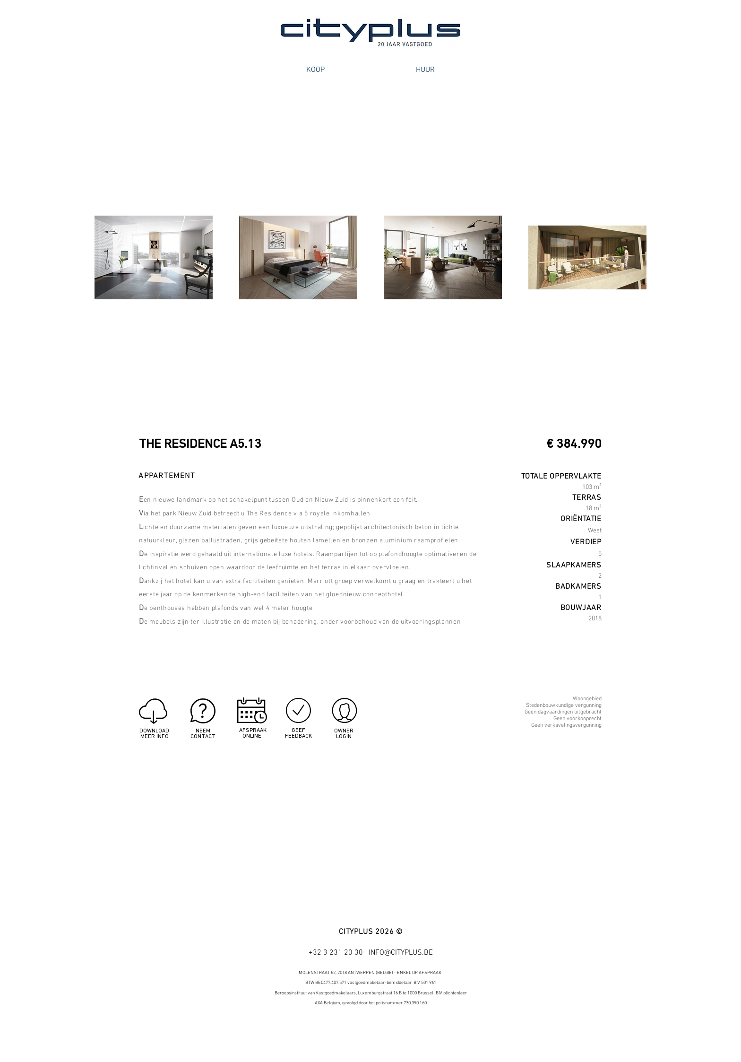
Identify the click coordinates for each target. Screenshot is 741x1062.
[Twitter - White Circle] (560, 1031)
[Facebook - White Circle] (543, 1031)
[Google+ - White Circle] (577, 1031)
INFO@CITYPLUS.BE (401, 953)
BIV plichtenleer (451, 993)
